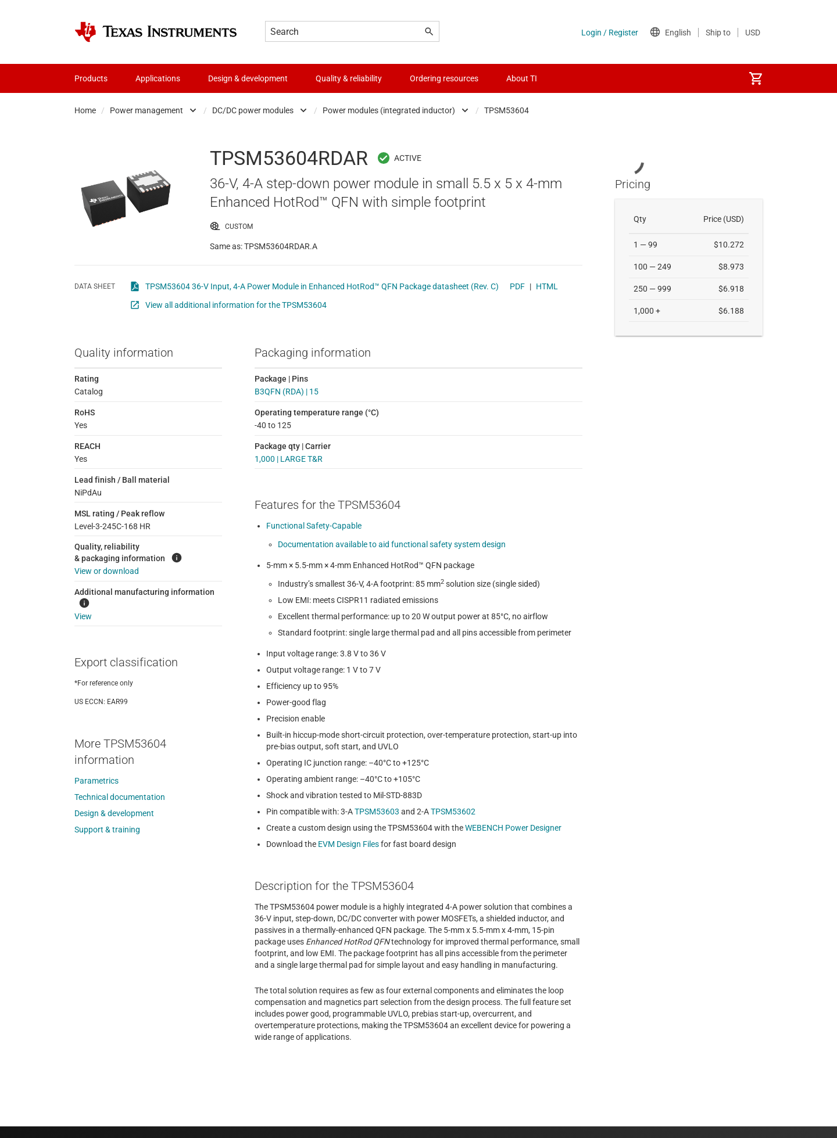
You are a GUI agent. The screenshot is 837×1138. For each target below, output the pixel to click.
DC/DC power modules (253, 110)
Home (85, 110)
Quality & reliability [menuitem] (349, 78)
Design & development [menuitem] (248, 78)
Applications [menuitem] (157, 78)
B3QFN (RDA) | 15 (287, 391)
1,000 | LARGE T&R (289, 459)
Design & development (114, 813)
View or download (106, 571)
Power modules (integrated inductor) (389, 110)
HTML (547, 286)
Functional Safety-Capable (314, 525)
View (83, 616)
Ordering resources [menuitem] (444, 78)
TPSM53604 (506, 110)
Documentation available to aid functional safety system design (392, 544)
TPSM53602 (453, 811)
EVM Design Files (348, 844)
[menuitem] (756, 78)
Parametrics (96, 780)
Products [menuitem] (91, 78)
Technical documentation (119, 797)
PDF (517, 286)
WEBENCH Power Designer (513, 827)
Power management (146, 110)
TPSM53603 (377, 811)
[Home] (155, 31)
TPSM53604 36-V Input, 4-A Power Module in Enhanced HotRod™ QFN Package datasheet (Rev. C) (322, 286)
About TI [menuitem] (521, 78)
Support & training (107, 829)
